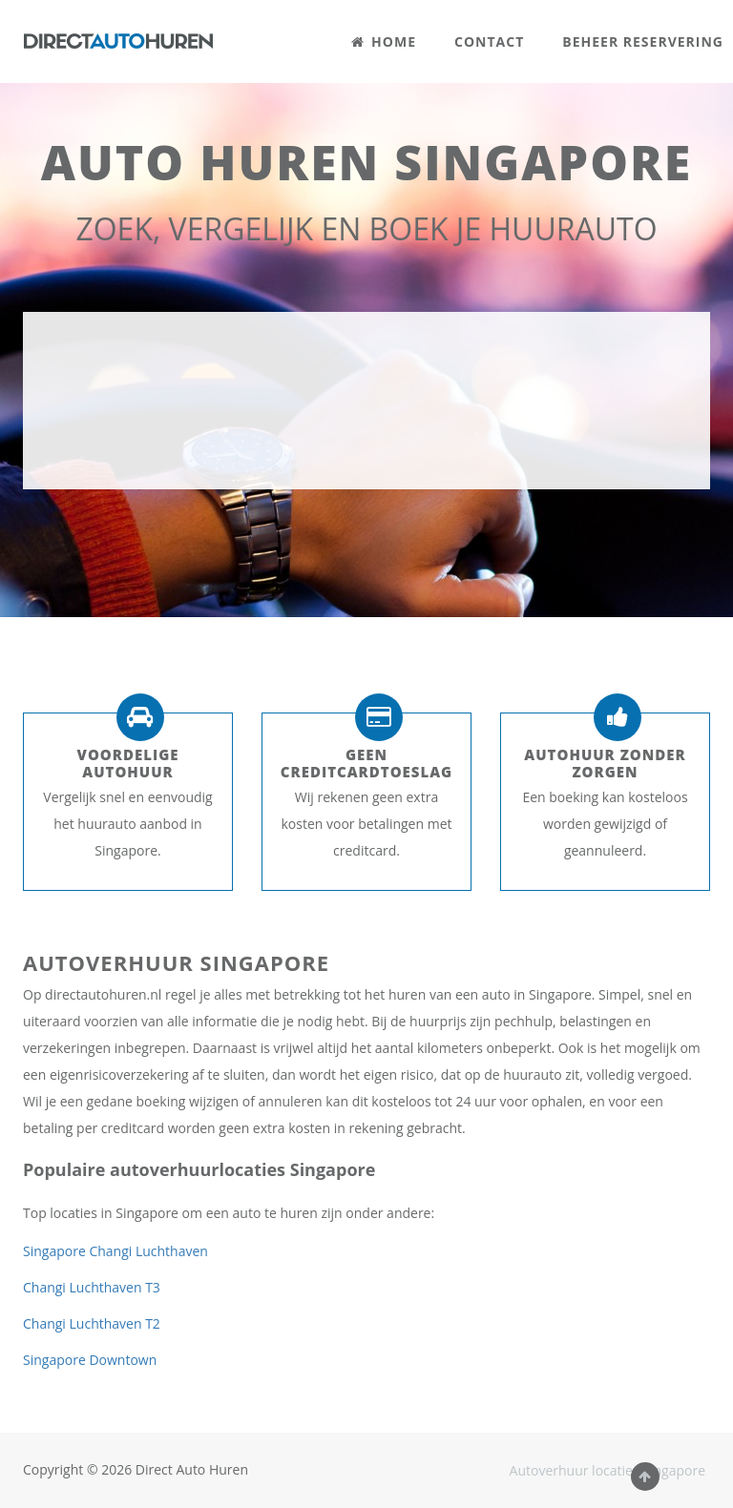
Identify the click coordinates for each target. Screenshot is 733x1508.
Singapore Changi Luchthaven (115, 1251)
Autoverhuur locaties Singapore (607, 1470)
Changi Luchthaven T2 (91, 1323)
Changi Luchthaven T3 (91, 1287)
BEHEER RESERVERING (642, 41)
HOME (383, 41)
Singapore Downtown (90, 1360)
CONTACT (489, 41)
